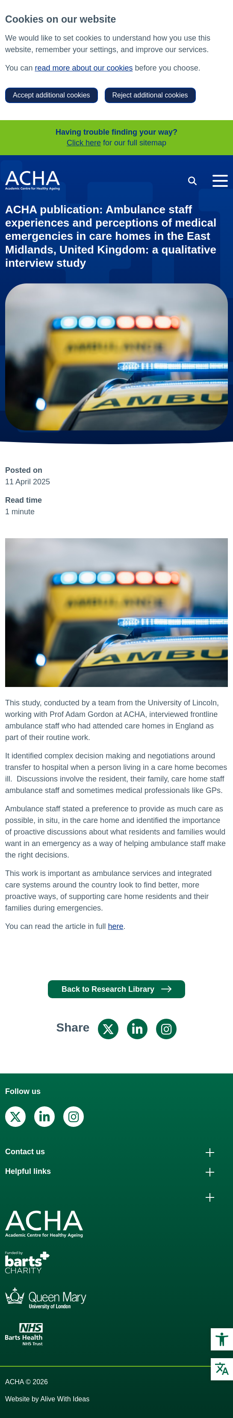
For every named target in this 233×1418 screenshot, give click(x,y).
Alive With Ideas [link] (64, 1399)
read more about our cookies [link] (84, 68)
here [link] (116, 926)
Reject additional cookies (150, 95)
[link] (222, 1339)
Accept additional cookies (51, 95)
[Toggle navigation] (220, 180)
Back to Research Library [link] (108, 989)
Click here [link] (84, 143)
